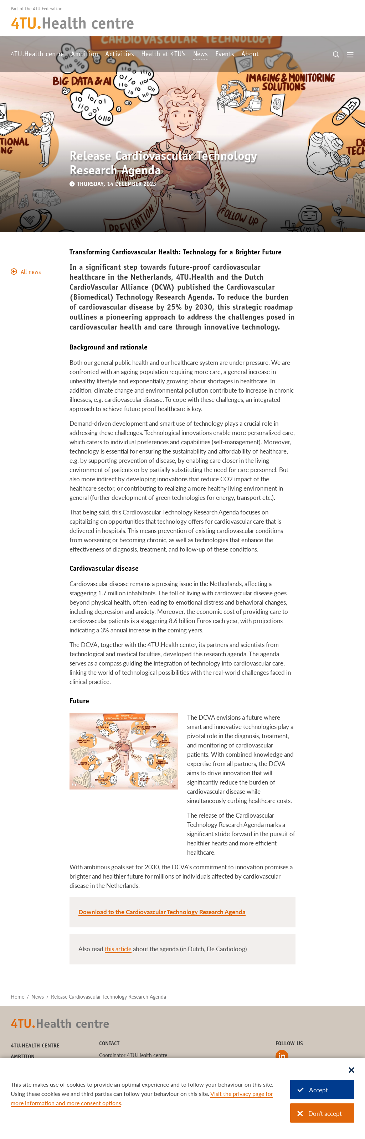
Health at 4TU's (163, 54)
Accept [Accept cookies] (312, 1090)
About (250, 54)
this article (118, 949)
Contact (109, 1044)
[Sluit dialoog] (351, 1071)
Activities (119, 54)
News (200, 54)
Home (17, 997)
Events (225, 54)
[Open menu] (350, 55)
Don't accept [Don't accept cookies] (319, 1113)
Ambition (84, 54)
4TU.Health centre (37, 54)
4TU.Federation (47, 9)
